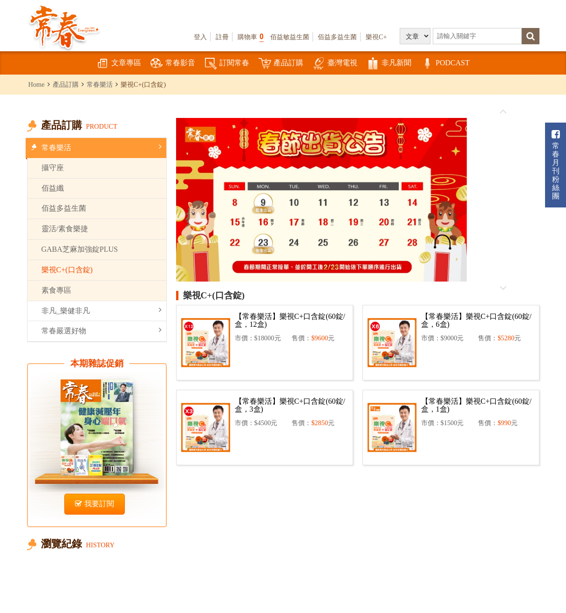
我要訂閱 (94, 504)
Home (36, 84)
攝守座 (52, 168)
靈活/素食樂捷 (64, 229)
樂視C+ (376, 37)
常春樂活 (100, 84)
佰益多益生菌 (337, 37)
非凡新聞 (389, 63)
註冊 (222, 37)
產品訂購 (281, 63)
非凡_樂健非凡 (101, 310)
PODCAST (445, 63)
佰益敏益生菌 (289, 37)
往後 (503, 287)
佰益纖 (52, 188)
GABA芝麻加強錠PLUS (79, 249)
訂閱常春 (227, 63)
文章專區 (118, 63)
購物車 (251, 36)
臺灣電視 (335, 63)
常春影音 (172, 63)
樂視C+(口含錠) (67, 270)
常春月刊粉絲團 (556, 165)
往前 (503, 112)
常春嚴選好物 (101, 330)
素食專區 (56, 290)
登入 (200, 37)
